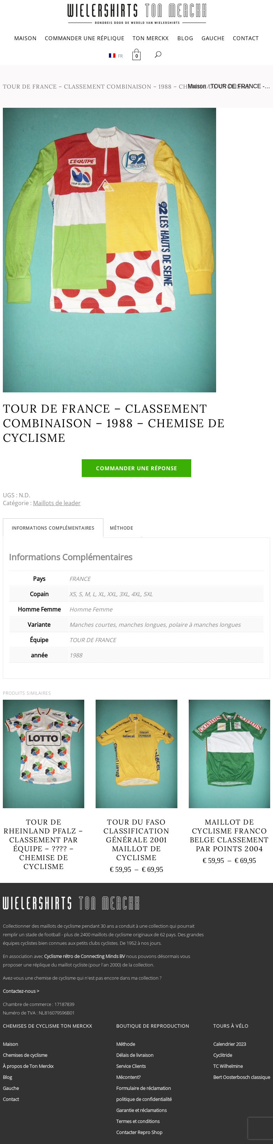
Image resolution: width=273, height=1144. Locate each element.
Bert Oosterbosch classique (241, 1077)
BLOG (185, 38)
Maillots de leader (57, 503)
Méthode (121, 528)
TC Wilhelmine (228, 1066)
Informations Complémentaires (53, 528)
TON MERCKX (151, 38)
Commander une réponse (136, 468)
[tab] (53, 528)
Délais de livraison (135, 1055)
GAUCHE (213, 38)
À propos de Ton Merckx (28, 1066)
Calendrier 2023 (229, 1044)
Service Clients (131, 1066)
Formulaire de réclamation (143, 1088)
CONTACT (246, 38)
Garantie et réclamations (141, 1110)
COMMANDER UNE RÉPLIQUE (84, 38)
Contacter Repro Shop (139, 1132)
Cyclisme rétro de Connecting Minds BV (84, 956)
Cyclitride (222, 1055)
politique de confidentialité (144, 1099)
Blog (7, 1077)
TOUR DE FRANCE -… (240, 86)
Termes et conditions (138, 1121)
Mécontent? (128, 1077)
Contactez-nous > (21, 991)
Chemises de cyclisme (25, 1055)
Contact (11, 1099)
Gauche (11, 1088)
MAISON (25, 38)
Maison (197, 86)
